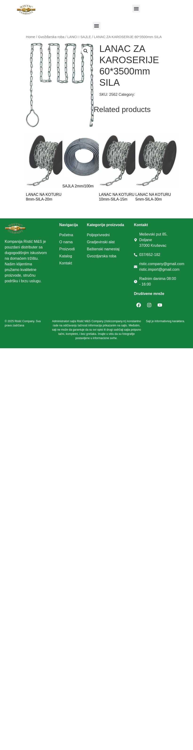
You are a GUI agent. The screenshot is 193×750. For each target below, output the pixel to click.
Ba (89, 249)
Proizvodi (67, 249)
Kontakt (65, 263)
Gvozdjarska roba (101, 256)
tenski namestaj (106, 249)
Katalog (65, 256)
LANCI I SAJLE (79, 37)
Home (30, 37)
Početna (66, 235)
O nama (66, 242)
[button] (136, 8)
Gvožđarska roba (51, 37)
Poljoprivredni (98, 235)
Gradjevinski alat (101, 242)
